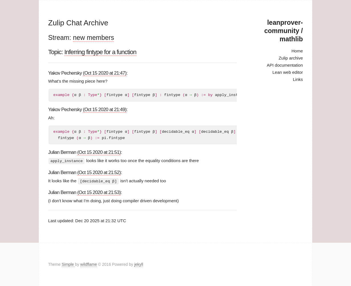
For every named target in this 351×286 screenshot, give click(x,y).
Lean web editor (287, 72)
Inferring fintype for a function (100, 52)
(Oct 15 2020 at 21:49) (104, 109)
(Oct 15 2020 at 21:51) (99, 152)
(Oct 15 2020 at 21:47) (104, 73)
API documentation (285, 65)
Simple (68, 264)
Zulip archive (291, 58)
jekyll (138, 264)
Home (297, 50)
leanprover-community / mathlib (283, 31)
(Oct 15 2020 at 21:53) (99, 192)
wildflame (88, 264)
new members (93, 37)
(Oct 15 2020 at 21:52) (99, 172)
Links (298, 79)
